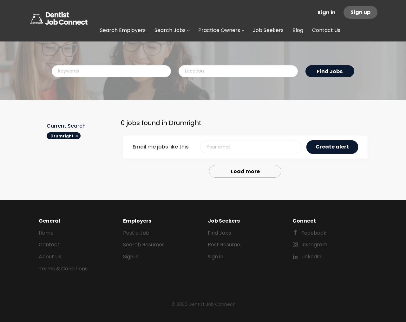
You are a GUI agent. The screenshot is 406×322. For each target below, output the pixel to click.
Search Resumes (144, 244)
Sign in (327, 12)
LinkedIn (311, 256)
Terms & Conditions (63, 268)
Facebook (313, 233)
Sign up (360, 12)
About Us (50, 256)
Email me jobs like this (161, 146)
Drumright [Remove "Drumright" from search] (62, 136)
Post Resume (224, 244)
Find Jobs (330, 71)
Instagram (314, 244)
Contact (49, 244)
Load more (245, 171)
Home (46, 233)
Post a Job (136, 233)
